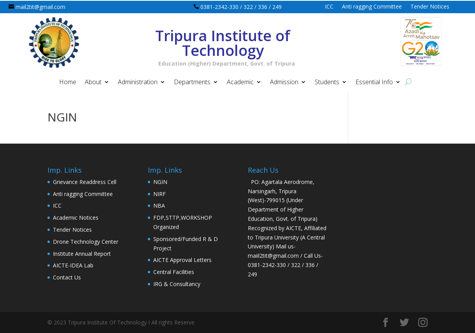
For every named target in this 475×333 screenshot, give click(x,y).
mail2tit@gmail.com (40, 6)
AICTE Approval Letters (182, 260)
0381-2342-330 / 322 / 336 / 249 (241, 6)
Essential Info (374, 82)
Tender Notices (429, 7)
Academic (240, 82)
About (93, 82)
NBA (159, 205)
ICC (329, 7)
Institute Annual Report (82, 253)
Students (327, 82)
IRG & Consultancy (176, 284)
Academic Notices (75, 217)
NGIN (160, 182)
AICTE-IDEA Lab (73, 265)
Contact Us (67, 277)
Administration (138, 82)
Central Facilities (173, 272)
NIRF (159, 194)
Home (67, 82)
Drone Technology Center (85, 241)
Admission (284, 82)
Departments (192, 82)
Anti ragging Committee (372, 7)
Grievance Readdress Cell (84, 182)
